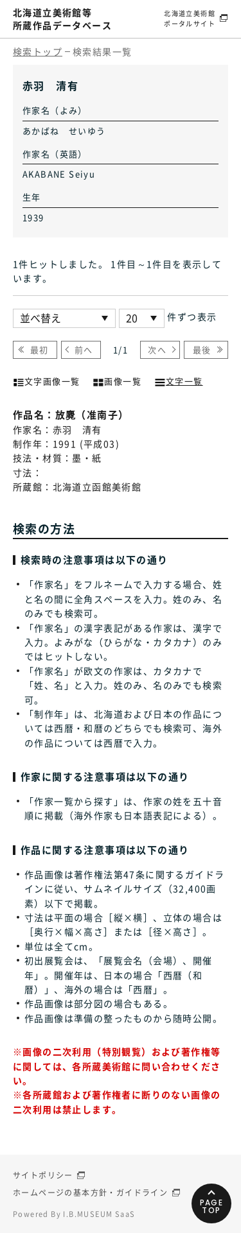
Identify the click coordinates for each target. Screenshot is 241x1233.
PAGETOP (212, 1206)
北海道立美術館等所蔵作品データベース (62, 18)
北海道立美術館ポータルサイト (189, 18)
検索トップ (37, 51)
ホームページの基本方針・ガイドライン (90, 1192)
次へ (157, 349)
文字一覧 (178, 380)
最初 (39, 349)
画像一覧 (117, 380)
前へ (84, 349)
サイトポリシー (43, 1175)
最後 (202, 349)
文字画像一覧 (46, 380)
